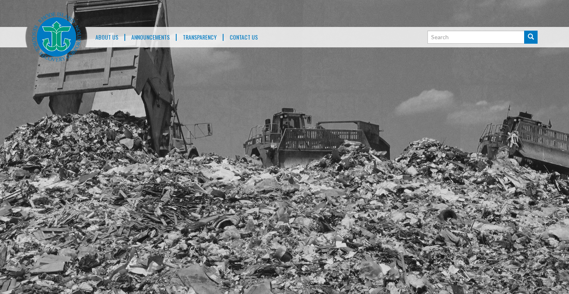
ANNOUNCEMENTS (150, 37)
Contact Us (244, 37)
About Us (106, 37)
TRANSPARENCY (200, 37)
